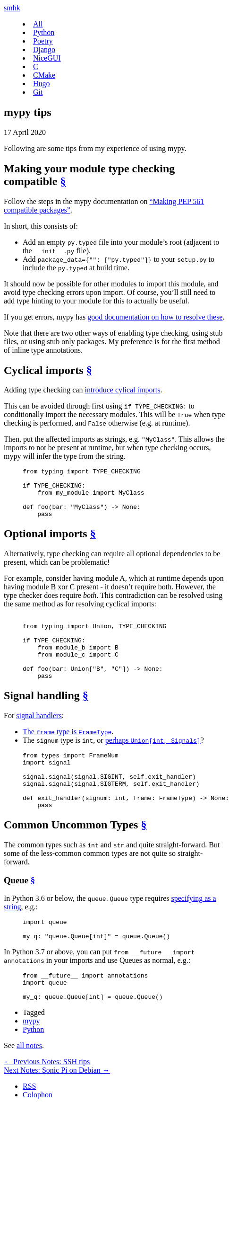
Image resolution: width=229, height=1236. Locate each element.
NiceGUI (47, 58)
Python (43, 32)
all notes (29, 1089)
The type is (67, 754)
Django (44, 49)
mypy (31, 1065)
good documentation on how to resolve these (154, 317)
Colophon (37, 1139)
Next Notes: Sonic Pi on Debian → (57, 1114)
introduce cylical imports (123, 390)
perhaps (153, 763)
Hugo (41, 84)
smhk (12, 8)
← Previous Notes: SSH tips (47, 1106)
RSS (29, 1130)
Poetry (43, 41)
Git (37, 92)
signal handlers (38, 738)
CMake (44, 75)
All (37, 24)
